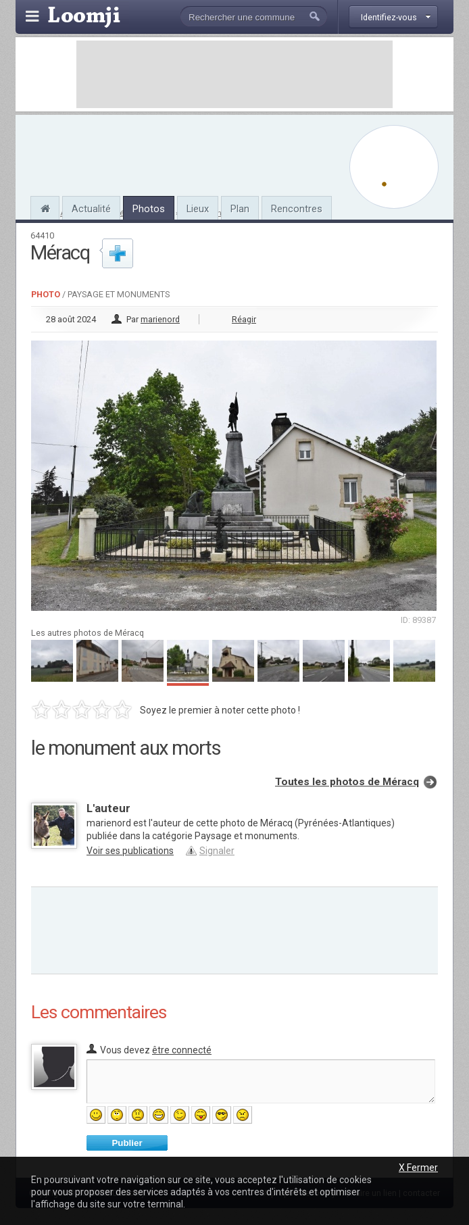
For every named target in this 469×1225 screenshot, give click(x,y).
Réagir (244, 319)
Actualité (91, 209)
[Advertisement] (234, 74)
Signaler (216, 850)
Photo (45, 294)
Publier (127, 1143)
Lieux (198, 209)
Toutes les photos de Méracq (347, 782)
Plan (239, 209)
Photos (148, 209)
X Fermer (418, 1167)
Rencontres (296, 209)
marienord (160, 319)
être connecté (182, 1050)
